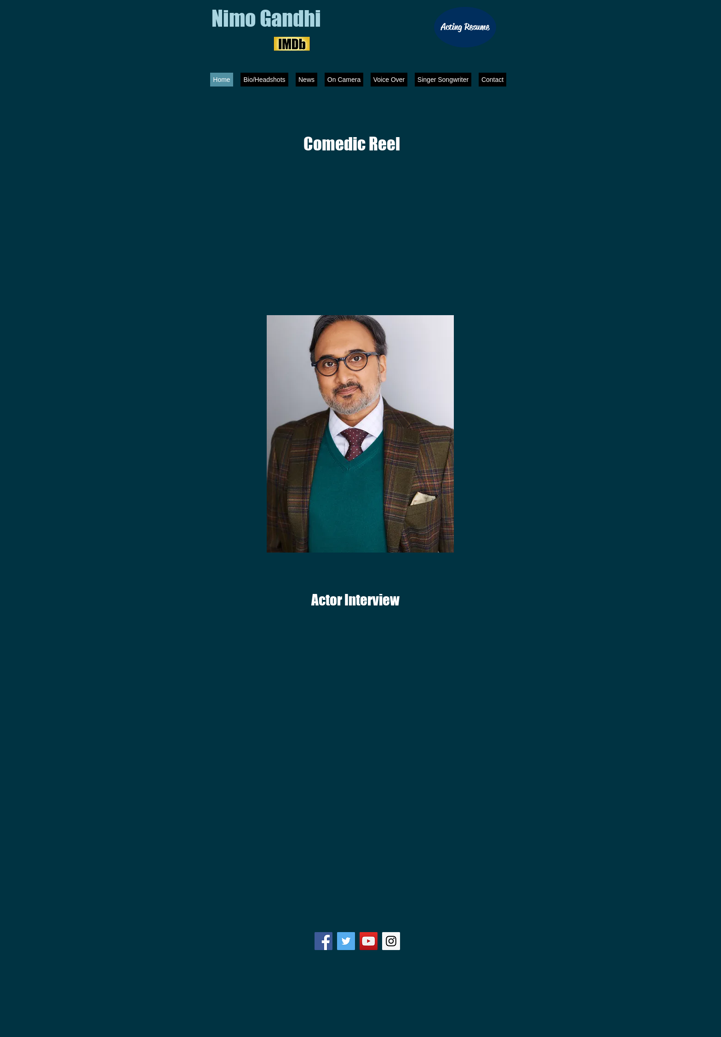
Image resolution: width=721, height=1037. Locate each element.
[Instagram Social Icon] (391, 941)
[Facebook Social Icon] (323, 941)
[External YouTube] (360, 212)
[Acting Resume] (465, 27)
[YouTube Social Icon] (369, 941)
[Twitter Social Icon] (346, 941)
